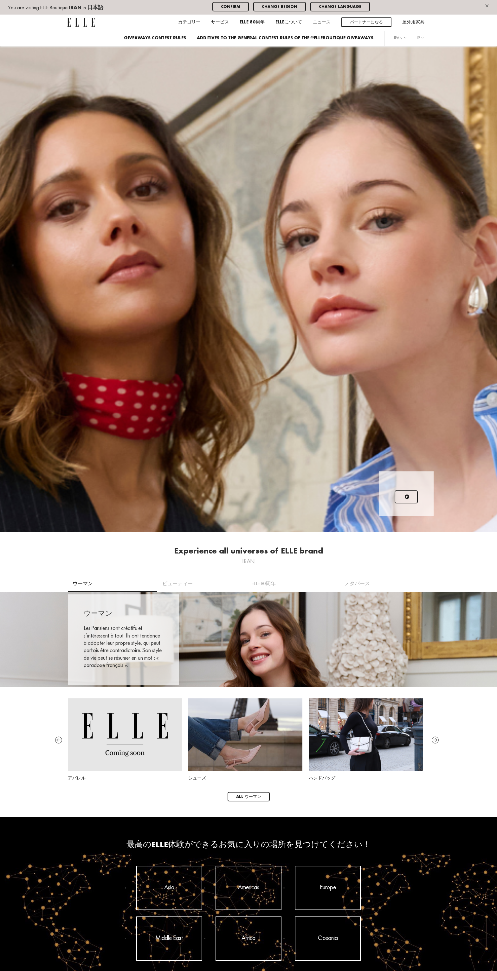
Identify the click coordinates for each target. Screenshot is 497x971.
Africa (248, 938)
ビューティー (177, 583)
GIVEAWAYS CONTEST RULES (155, 38)
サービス (220, 22)
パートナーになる (366, 22)
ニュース (322, 22)
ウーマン (83, 583)
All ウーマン (248, 797)
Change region (279, 7)
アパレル (125, 739)
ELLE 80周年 (252, 22)
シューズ (245, 739)
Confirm (230, 7)
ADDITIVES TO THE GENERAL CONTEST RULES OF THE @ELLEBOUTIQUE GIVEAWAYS (285, 38)
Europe (328, 887)
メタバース (357, 583)
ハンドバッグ (366, 739)
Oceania (328, 938)
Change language (340, 7)
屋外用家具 (413, 22)
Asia (169, 887)
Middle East (169, 938)
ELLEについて (288, 22)
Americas (248, 887)
